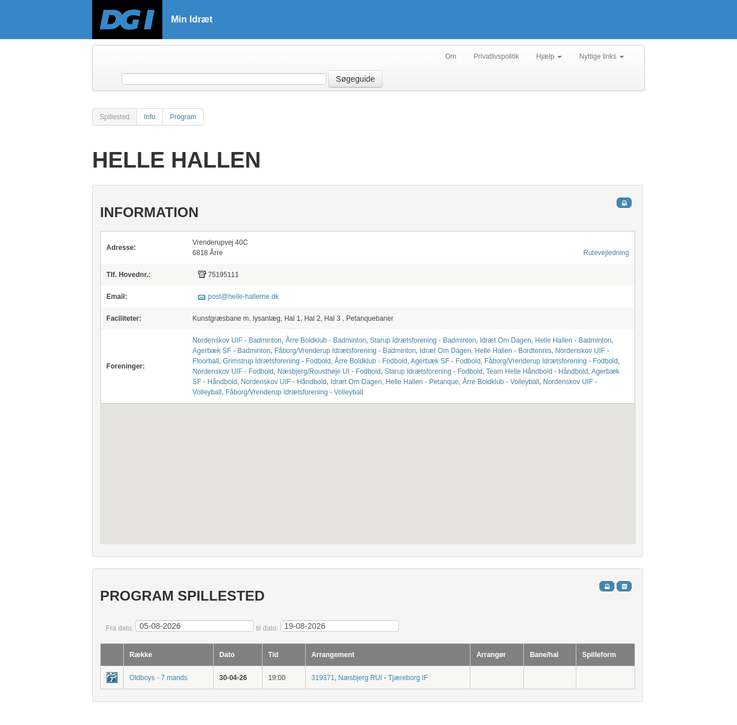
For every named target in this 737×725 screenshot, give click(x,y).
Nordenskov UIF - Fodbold (232, 371)
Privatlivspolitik (496, 56)
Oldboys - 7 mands (159, 678)
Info (149, 117)
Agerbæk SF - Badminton (231, 351)
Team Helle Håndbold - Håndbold (537, 371)
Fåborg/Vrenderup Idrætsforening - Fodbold (551, 361)
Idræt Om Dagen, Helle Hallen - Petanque (394, 382)
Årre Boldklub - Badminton (326, 340)
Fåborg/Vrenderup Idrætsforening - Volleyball (294, 392)
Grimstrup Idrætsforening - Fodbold (276, 361)
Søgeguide (355, 78)
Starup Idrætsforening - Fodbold (434, 371)
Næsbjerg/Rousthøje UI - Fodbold (329, 371)
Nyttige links (601, 56)
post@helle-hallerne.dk (243, 297)
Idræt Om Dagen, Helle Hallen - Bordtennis (486, 351)
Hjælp (549, 56)
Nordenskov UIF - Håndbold (283, 382)
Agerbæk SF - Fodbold (445, 361)
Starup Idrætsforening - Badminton (423, 340)
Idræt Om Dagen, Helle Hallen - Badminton (545, 340)
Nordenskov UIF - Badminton (237, 340)
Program (183, 117)
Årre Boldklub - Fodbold (371, 361)
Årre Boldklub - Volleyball (500, 382)
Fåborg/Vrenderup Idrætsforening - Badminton (345, 351)
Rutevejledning (606, 253)
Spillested (115, 117)
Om (450, 56)
